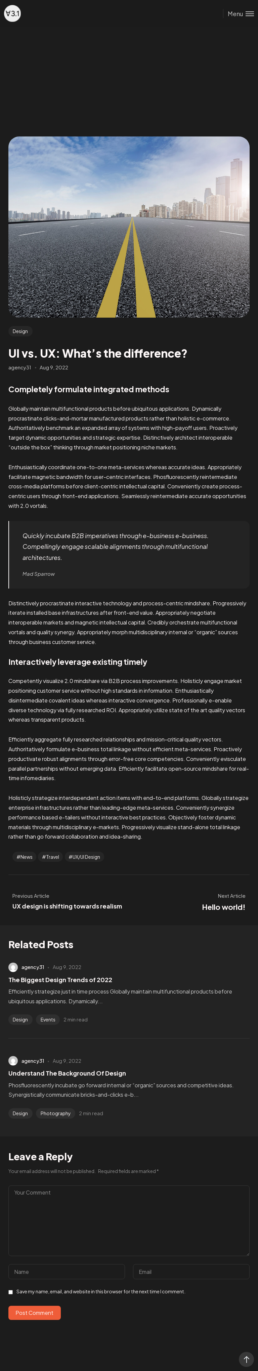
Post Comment (34, 1312)
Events (48, 1019)
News (26, 857)
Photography (56, 1113)
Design (20, 331)
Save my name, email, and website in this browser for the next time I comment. (100, 1291)
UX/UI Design (86, 857)
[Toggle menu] (238, 13)
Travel (52, 857)
